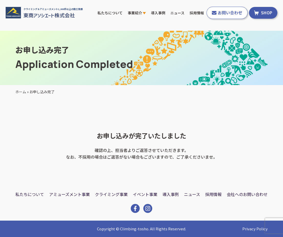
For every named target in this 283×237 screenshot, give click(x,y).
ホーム (20, 91)
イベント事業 (145, 194)
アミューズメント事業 (69, 194)
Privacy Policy (255, 228)
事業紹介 (137, 12)
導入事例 (158, 12)
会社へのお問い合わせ (247, 194)
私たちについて (110, 12)
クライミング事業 (111, 194)
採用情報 (197, 12)
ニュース (177, 12)
